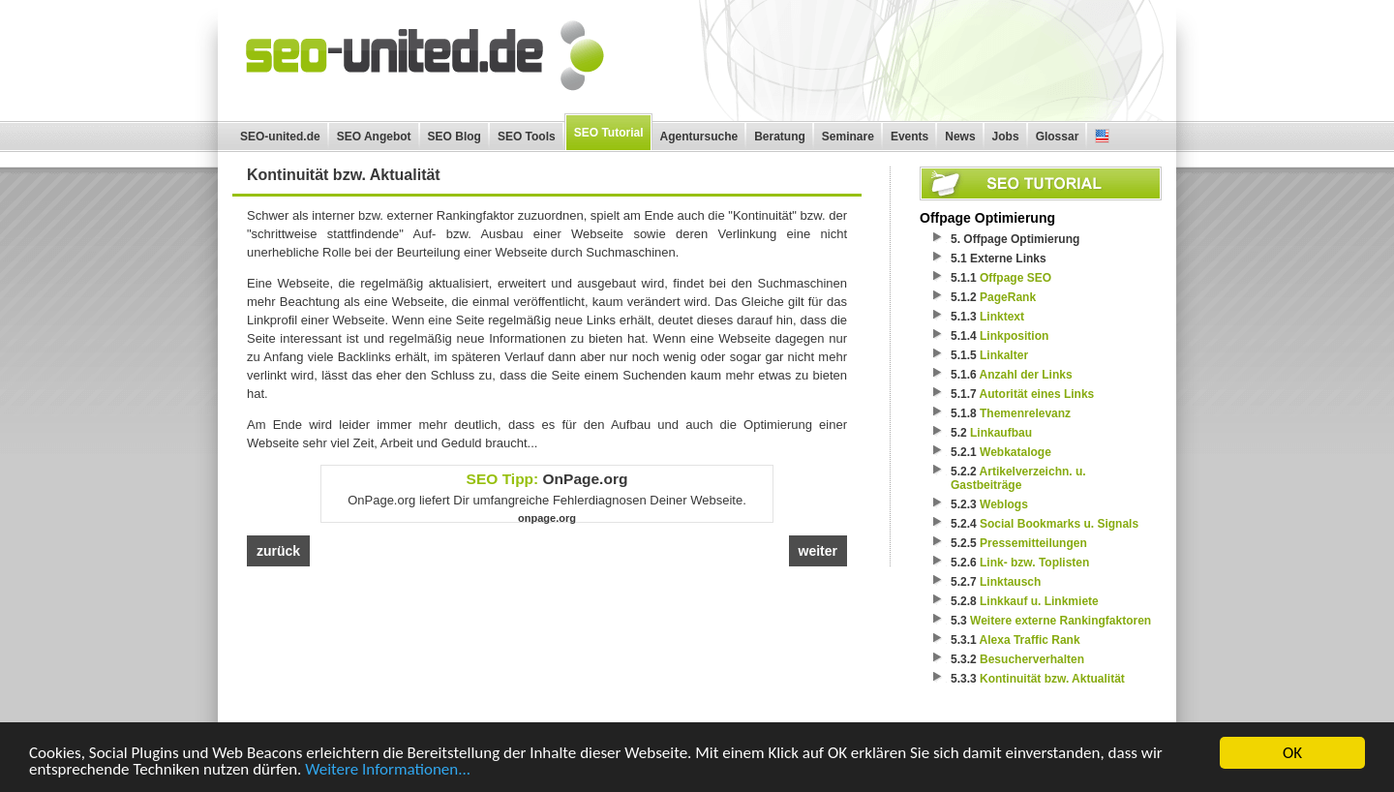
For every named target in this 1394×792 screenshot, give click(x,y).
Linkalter (1004, 355)
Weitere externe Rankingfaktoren (1060, 620)
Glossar (1057, 136)
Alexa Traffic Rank (1030, 640)
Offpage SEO (1015, 278)
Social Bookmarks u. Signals (1059, 524)
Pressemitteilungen (1033, 543)
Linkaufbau (1001, 433)
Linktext (1002, 316)
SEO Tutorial (609, 132)
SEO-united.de (280, 136)
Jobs (1005, 136)
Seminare (848, 136)
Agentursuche (699, 136)
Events (909, 136)
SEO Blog (454, 136)
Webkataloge (1015, 452)
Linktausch (1010, 582)
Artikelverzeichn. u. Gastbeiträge (1018, 478)
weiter (818, 551)
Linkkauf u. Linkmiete (1039, 601)
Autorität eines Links (1037, 394)
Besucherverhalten (1032, 659)
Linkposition (1014, 336)
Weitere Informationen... (387, 771)
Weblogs (1004, 504)
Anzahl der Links (1026, 374)
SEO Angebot (374, 136)
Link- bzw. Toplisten (1034, 562)
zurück (278, 551)
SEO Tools (527, 136)
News (960, 136)
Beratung (779, 136)
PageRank (1008, 297)
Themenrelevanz (1025, 413)
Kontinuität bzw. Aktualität (1052, 678)
